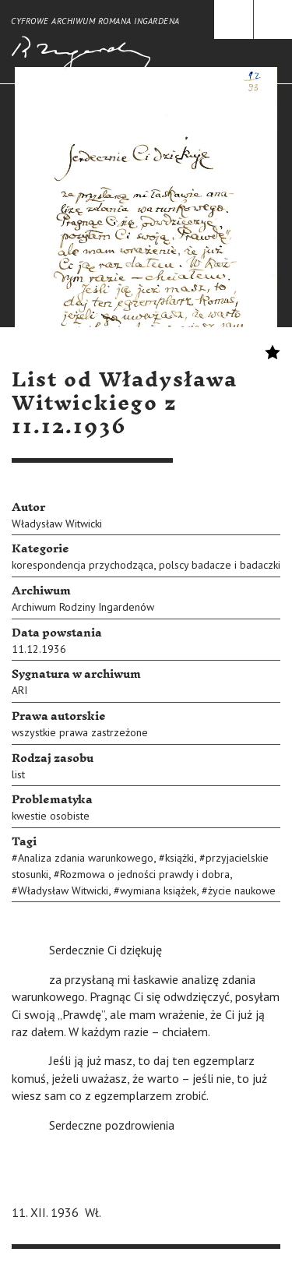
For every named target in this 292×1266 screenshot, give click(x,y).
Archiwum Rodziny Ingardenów (83, 607)
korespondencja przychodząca (82, 565)
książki (179, 858)
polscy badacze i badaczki (219, 565)
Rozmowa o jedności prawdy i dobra (145, 874)
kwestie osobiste (51, 816)
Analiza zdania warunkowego (85, 858)
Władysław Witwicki (57, 524)
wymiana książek (158, 890)
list (18, 774)
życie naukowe (242, 890)
